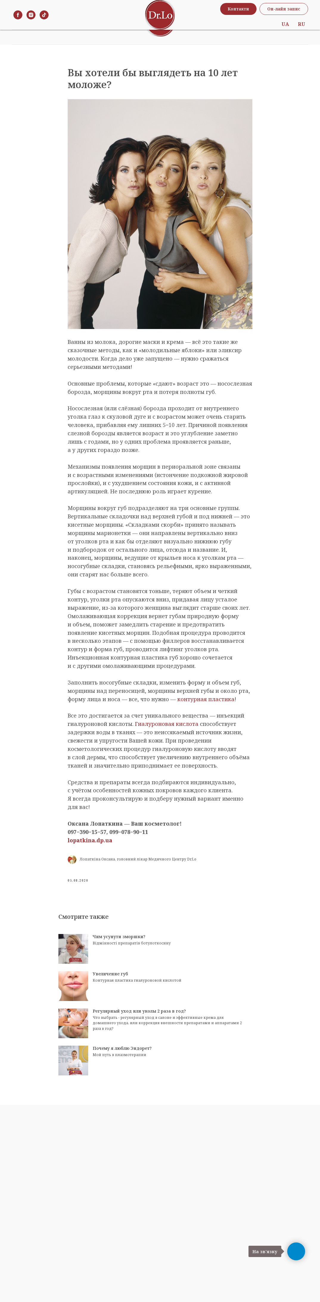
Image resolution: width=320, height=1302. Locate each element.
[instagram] (31, 22)
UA (285, 22)
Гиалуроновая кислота (166, 730)
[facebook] (17, 22)
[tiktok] (44, 22)
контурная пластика (205, 705)
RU (301, 22)
